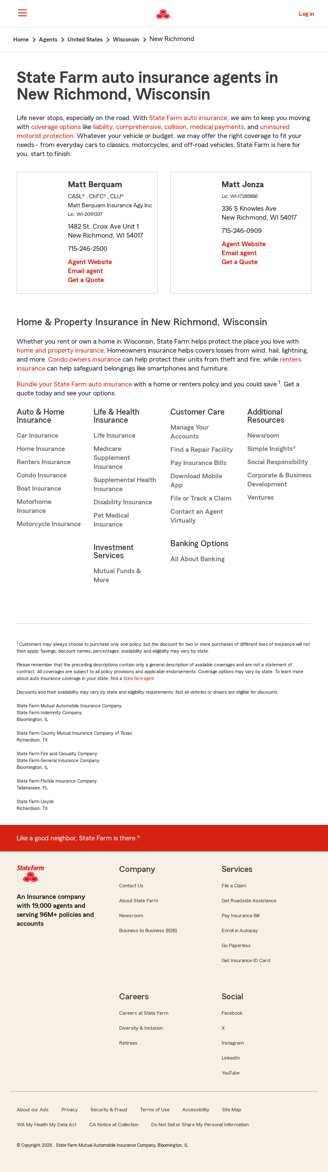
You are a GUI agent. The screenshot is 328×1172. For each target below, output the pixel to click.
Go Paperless (236, 945)
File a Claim (234, 885)
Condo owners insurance (84, 359)
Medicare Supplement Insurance (112, 457)
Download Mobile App (196, 481)
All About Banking (197, 559)
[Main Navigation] (22, 12)
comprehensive (138, 127)
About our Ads (33, 1109)
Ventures (260, 497)
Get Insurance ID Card (246, 960)
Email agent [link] (85, 271)
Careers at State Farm (143, 1013)
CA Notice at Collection (113, 1124)
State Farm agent (138, 678)
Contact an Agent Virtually (196, 516)
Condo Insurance (42, 475)
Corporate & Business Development (279, 480)
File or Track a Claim (200, 498)
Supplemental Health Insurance (125, 484)
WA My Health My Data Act (46, 1124)
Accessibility (195, 1109)
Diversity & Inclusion (141, 1028)
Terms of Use (155, 1109)
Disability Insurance (123, 502)
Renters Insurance (43, 462)
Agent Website (90, 262)
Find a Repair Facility (201, 449)
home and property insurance (60, 350)
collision (175, 127)
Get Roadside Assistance (249, 900)
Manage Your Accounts (189, 432)
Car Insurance (37, 435)
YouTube (231, 1072)
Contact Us (131, 885)
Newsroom (263, 435)
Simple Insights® (271, 448)
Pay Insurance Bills (198, 462)
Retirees (128, 1042)
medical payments (217, 127)
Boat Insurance (39, 488)
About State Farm (138, 900)
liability (103, 127)
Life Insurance (114, 435)
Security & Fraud (109, 1109)
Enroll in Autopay (240, 930)
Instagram (233, 1042)
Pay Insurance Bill (240, 915)
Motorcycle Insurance (49, 524)
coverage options (56, 127)
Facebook (232, 1013)
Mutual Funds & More (117, 575)
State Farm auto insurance (188, 118)
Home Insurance (41, 448)
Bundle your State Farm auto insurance (74, 384)
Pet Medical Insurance (111, 520)
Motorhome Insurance (34, 506)
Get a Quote (86, 280)
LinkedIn (231, 1057)
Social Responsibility (277, 462)
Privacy (70, 1109)
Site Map (231, 1109)
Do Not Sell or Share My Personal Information (200, 1124)
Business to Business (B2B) (148, 930)
